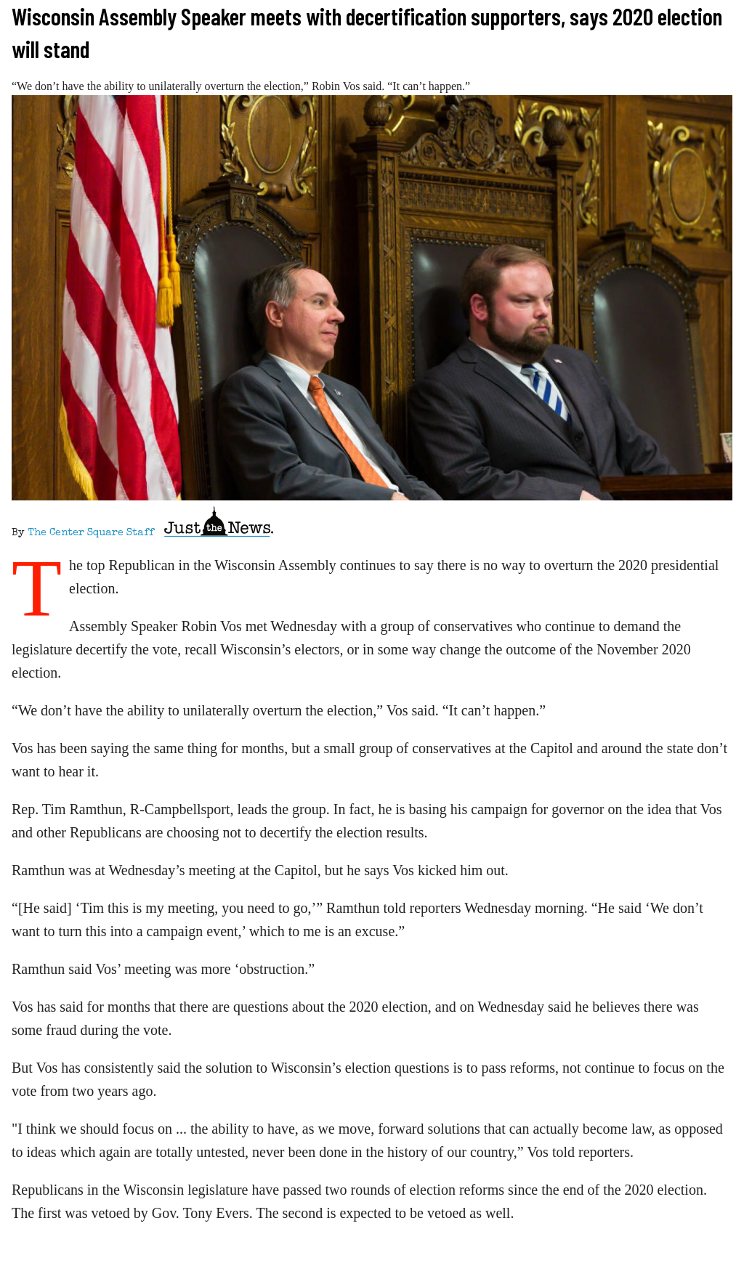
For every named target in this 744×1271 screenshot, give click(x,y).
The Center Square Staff (91, 533)
